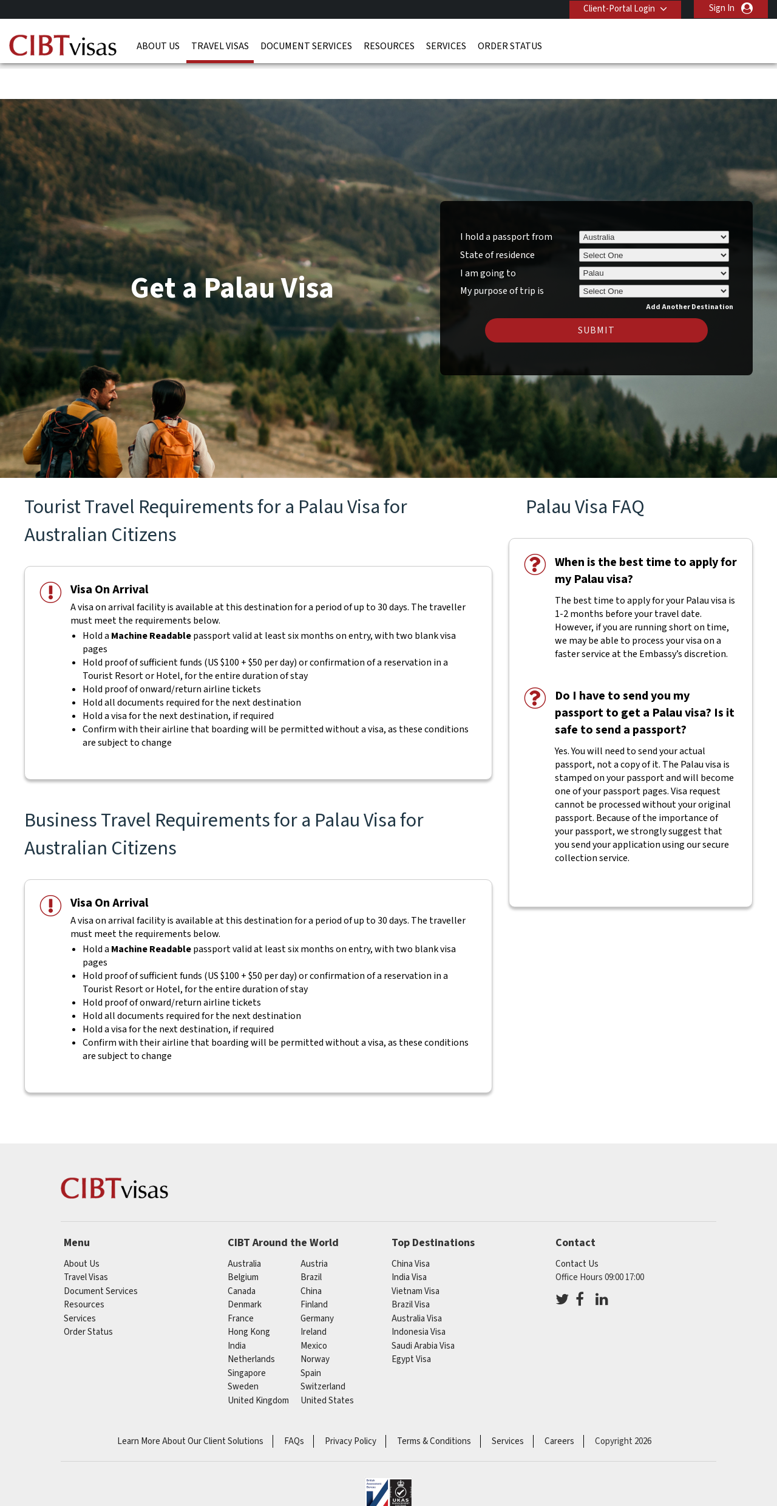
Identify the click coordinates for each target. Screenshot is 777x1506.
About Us (158, 45)
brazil (311, 1239)
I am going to (488, 235)
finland (314, 1267)
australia (244, 1226)
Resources (389, 45)
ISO (388, 1463)
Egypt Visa (411, 1321)
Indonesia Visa (419, 1294)
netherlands (251, 1321)
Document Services (306, 45)
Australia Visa (417, 1281)
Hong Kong (249, 1294)
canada (242, 1253)
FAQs (294, 1403)
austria (314, 1226)
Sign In (722, 8)
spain (310, 1335)
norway (315, 1321)
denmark (245, 1267)
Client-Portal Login (618, 8)
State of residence (497, 217)
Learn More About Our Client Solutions (190, 1403)
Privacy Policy (350, 1403)
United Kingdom (258, 1363)
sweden (243, 1349)
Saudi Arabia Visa (423, 1308)
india (237, 1308)
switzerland (322, 1349)
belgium (243, 1239)
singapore (247, 1335)
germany (317, 1281)
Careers (559, 1403)
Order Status (510, 45)
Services (446, 45)
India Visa (409, 1239)
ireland (313, 1294)
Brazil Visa (411, 1267)
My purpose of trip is (502, 251)
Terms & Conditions (434, 1403)
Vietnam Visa (415, 1253)
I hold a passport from (506, 199)
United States (327, 1363)
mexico (313, 1308)
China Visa (411, 1226)
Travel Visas (220, 45)
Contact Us (577, 1226)
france (241, 1281)
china (311, 1253)
